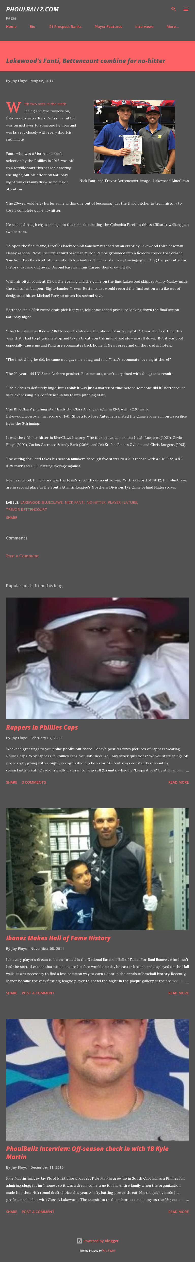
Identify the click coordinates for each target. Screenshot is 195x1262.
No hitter (96, 502)
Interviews (144, 26)
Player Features (108, 26)
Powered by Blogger (97, 1240)
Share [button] (11, 517)
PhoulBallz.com (32, 9)
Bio (32, 26)
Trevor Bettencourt (26, 509)
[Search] (174, 9)
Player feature (122, 502)
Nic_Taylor (109, 1250)
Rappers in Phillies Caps (42, 727)
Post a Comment (22, 555)
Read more (178, 782)
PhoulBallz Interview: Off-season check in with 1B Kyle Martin (87, 1152)
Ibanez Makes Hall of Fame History (58, 938)
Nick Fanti (75, 502)
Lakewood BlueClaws (41, 502)
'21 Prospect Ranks (65, 26)
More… (173, 26)
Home (11, 26)
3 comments (34, 782)
